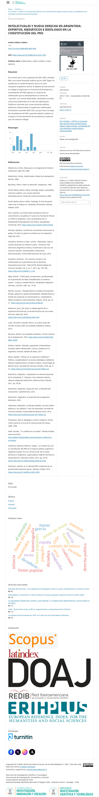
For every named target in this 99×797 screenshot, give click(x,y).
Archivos (18, 9)
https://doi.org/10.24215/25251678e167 (27, 303)
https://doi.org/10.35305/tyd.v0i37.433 (23, 317)
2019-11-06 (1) (65, 110)
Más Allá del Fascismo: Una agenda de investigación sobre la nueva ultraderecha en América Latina (48, 589)
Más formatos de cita (68, 202)
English (11, 501)
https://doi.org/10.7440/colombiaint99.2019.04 (27, 461)
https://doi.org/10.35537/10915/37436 (37, 225)
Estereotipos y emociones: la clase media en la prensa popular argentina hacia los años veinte (46, 595)
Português (12, 508)
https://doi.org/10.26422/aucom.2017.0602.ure (30, 369)
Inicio (10, 9)
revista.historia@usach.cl (37, 769)
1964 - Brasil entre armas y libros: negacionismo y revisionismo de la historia (39, 609)
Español (11, 504)
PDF (64, 78)
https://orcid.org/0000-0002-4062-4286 (22, 48)
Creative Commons (27, 767)
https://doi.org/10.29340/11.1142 (21, 271)
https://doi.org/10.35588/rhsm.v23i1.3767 (29, 55)
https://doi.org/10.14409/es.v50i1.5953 (24, 472)
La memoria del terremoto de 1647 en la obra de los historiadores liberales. (38, 615)
